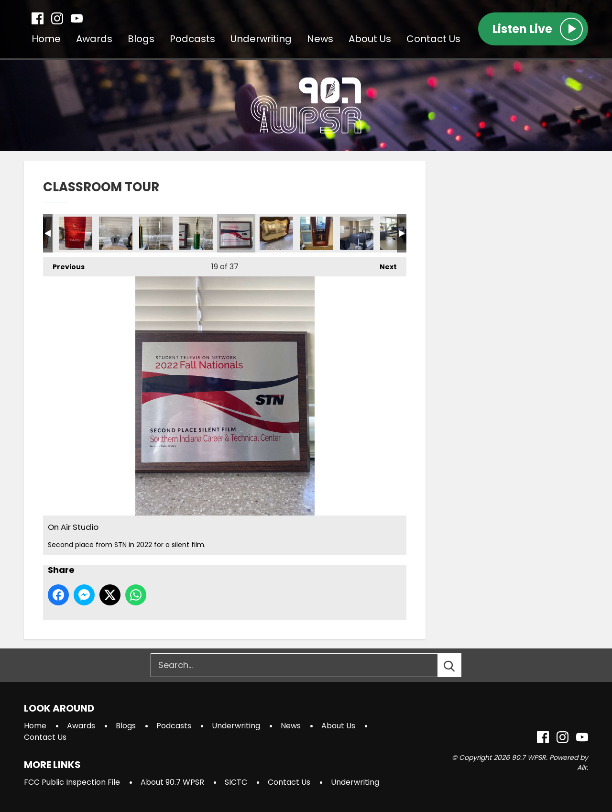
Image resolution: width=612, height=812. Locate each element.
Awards (94, 38)
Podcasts (192, 38)
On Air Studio (75, 233)
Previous (64, 264)
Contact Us (433, 38)
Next (383, 264)
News (320, 38)
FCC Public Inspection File (72, 782)
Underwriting (261, 38)
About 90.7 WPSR (172, 782)
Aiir (582, 767)
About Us (370, 38)
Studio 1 (316, 233)
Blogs (141, 38)
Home (46, 38)
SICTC (236, 782)
